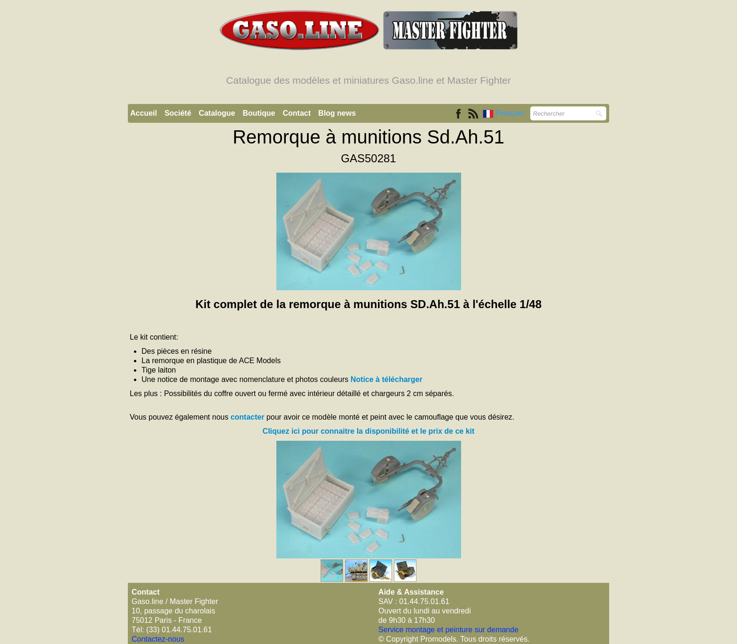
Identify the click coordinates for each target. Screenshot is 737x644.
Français (504, 113)
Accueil (143, 113)
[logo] (368, 55)
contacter (247, 417)
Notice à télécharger (387, 379)
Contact (297, 113)
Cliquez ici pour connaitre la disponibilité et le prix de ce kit (369, 431)
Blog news (337, 113)
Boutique (259, 113)
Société (178, 113)
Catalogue (217, 113)
